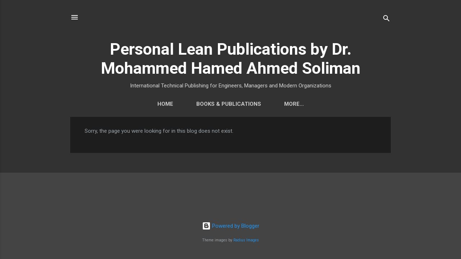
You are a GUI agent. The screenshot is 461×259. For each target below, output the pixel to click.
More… (319, 104)
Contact (272, 104)
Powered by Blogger (230, 226)
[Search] (386, 20)
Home (140, 104)
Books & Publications (203, 104)
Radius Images (246, 240)
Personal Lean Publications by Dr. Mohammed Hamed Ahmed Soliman (231, 59)
